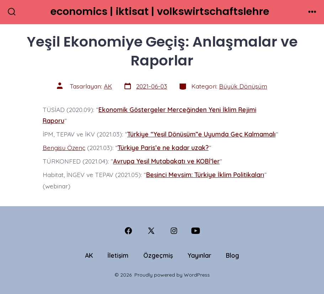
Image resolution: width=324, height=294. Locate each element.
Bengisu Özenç (64, 147)
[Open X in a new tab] (151, 231)
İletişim (117, 255)
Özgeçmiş (158, 255)
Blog (232, 255)
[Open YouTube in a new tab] (196, 231)
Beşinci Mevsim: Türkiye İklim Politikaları (205, 174)
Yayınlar (199, 255)
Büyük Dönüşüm (243, 86)
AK (108, 86)
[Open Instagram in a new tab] (174, 231)
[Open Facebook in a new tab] (128, 231)
